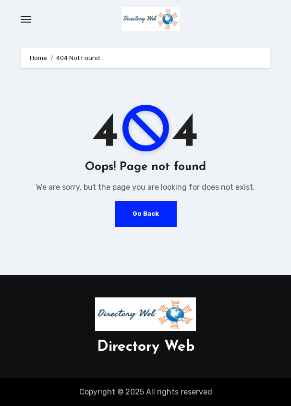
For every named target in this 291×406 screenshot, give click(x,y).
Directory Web (145, 347)
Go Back (146, 213)
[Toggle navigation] (26, 19)
